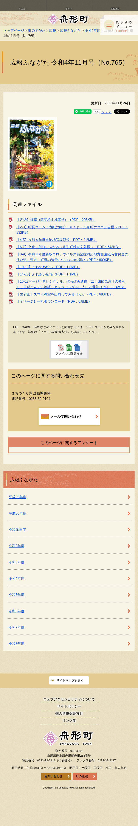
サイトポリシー (69, 706)
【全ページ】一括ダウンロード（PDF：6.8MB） (54, 301)
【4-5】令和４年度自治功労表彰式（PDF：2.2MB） (56, 240)
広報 (52, 30)
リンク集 (69, 720)
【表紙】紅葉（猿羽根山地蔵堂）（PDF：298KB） (56, 220)
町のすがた (36, 30)
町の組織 (82, 776)
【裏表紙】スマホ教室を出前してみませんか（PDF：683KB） (64, 294)
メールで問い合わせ (61, 416)
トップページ (13, 30)
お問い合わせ (53, 776)
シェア (106, 112)
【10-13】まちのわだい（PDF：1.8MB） (48, 267)
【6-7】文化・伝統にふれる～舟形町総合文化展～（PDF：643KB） (68, 247)
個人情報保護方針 (69, 713)
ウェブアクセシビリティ (69, 699)
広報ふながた (70, 30)
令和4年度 (92, 30)
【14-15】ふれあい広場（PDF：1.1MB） (48, 274)
